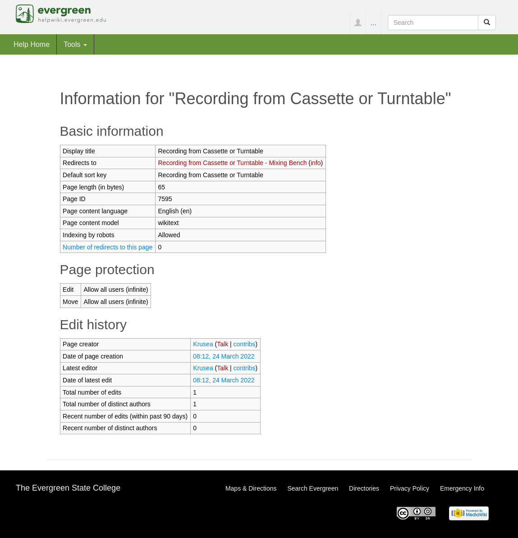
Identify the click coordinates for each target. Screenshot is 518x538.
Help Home (32, 44)
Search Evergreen (312, 488)
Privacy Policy (409, 488)
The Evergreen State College (68, 487)
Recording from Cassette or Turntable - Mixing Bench (232, 162)
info (316, 162)
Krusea (203, 344)
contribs (245, 344)
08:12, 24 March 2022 (223, 356)
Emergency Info (462, 488)
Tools (75, 44)
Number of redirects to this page (107, 247)
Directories (364, 488)
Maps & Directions (251, 488)
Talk (222, 344)
